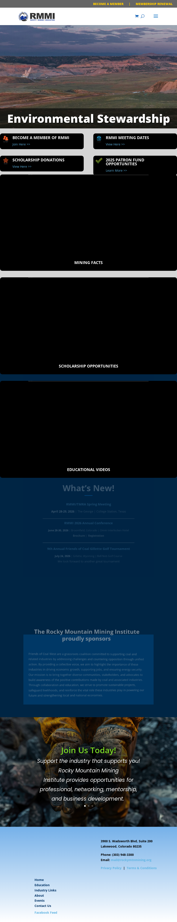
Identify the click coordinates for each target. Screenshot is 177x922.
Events (40, 900)
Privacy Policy (111, 868)
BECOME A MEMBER (108, 4)
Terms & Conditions (142, 868)
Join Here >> (21, 144)
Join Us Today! (89, 759)
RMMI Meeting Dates (127, 137)
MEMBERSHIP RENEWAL (154, 4)
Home (39, 880)
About (39, 895)
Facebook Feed (46, 912)
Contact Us (43, 906)
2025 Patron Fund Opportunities (125, 161)
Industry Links (45, 890)
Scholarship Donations (38, 159)
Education (42, 885)
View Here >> (115, 144)
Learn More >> (116, 170)
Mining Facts (88, 262)
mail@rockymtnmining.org (131, 860)
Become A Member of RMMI (40, 137)
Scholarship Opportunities (88, 366)
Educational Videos (88, 469)
